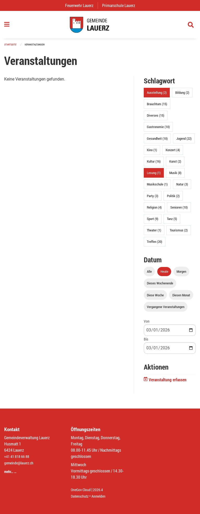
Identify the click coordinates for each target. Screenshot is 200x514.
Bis (146, 341)
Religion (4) (154, 210)
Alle (149, 274)
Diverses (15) (155, 118)
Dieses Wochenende (160, 286)
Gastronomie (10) (158, 130)
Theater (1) (154, 233)
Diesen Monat (181, 298)
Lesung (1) (154, 175)
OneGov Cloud (82, 490)
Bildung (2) (182, 95)
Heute (164, 274)
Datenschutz (81, 496)
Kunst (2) (175, 164)
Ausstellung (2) (157, 95)
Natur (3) (182, 187)
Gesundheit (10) (157, 141)
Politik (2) (173, 198)
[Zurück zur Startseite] (100, 26)
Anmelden (102, 496)
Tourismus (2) (179, 233)
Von (146, 323)
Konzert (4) (173, 152)
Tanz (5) (172, 221)
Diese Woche (155, 298)
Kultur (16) (154, 164)
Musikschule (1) (157, 187)
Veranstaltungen (37, 47)
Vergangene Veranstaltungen (165, 309)
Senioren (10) (179, 210)
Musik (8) (175, 175)
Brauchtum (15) (157, 107)
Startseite (11, 47)
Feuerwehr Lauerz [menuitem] (81, 5)
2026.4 (101, 490)
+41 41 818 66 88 (18, 456)
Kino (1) (152, 152)
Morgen (181, 274)
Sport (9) (152, 221)
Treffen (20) (154, 244)
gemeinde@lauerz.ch (21, 463)
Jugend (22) (184, 141)
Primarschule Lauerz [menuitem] (120, 5)
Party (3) (152, 198)
